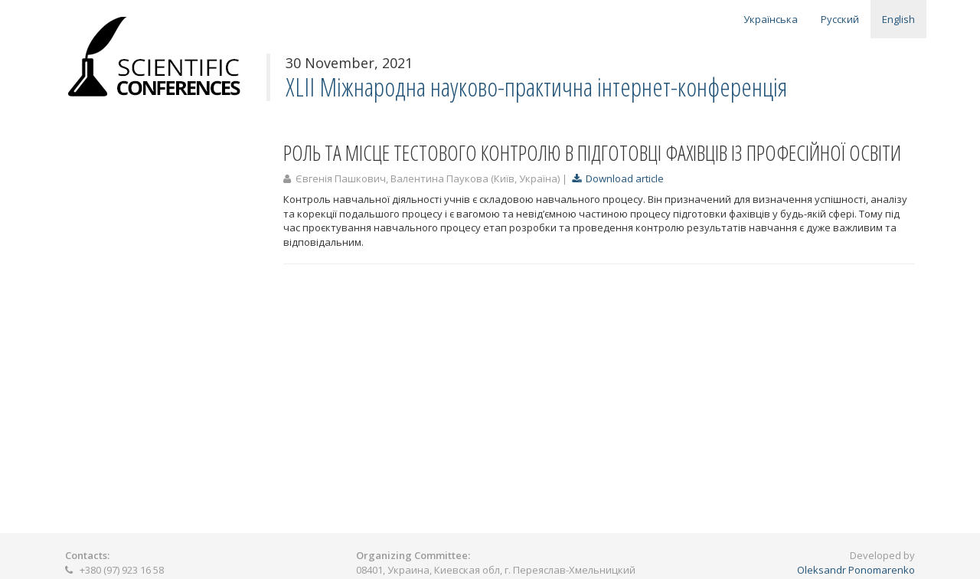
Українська (770, 19)
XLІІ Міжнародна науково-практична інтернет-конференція (536, 87)
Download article (618, 178)
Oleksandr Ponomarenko (856, 570)
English (898, 19)
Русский (840, 19)
